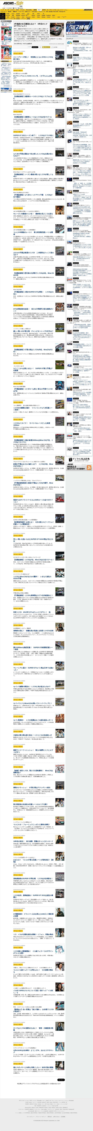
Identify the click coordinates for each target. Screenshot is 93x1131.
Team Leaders (44, 1109)
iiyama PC (44, 1102)
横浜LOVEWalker (34, 1112)
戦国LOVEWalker (73, 1112)
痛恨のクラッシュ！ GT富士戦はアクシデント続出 (31, 787)
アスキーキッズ (4, 11)
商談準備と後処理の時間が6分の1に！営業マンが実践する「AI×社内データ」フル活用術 (82, 418)
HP (43, 13)
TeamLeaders (34, 11)
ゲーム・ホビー (20, 3)
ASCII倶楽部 (88, 10)
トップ (2, 9)
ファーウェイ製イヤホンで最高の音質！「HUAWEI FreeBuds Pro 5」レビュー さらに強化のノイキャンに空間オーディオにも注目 (82, 173)
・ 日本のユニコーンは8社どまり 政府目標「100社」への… (6, 64)
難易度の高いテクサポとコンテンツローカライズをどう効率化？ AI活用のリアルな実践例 (82, 161)
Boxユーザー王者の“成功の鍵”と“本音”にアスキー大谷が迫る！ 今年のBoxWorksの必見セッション (82, 407)
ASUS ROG (18, 15)
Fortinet (48, 17)
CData (38, 17)
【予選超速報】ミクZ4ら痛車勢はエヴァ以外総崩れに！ (33, 595)
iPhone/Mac (29, 9)
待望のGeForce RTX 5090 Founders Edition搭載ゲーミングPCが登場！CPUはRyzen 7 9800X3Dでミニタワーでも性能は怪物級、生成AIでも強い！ (82, 272)
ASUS (38, 13)
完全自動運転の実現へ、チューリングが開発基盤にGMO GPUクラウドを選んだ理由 (82, 346)
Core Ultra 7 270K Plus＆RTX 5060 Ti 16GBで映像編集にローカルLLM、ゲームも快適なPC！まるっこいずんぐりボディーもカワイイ (82, 298)
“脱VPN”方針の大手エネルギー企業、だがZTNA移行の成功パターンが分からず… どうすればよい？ (82, 443)
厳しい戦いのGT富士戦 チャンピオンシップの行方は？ (33, 331)
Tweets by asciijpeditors (72, 36)
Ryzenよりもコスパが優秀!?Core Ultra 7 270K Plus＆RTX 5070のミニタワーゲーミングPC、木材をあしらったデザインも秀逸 (82, 93)
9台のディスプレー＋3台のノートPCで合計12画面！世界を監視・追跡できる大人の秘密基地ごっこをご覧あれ (82, 116)
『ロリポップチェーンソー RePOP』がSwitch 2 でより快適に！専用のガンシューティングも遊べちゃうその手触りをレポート (82, 382)
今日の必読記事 (31, 1111)
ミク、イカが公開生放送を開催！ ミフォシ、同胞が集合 (33, 934)
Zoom (59, 17)
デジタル (22, 9)
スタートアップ (60, 9)
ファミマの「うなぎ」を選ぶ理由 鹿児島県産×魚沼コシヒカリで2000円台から (83, 125)
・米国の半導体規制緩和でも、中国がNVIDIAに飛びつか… (6, 78)
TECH (17, 9)
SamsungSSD (27, 15)
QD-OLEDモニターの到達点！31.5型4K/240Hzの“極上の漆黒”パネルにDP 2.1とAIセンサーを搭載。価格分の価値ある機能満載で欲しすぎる (82, 358)
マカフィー (8, 18)
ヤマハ (53, 17)
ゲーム (65, 9)
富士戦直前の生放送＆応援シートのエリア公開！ (30, 804)
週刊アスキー (28, 11)
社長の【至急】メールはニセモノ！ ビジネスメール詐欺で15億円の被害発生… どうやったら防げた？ (82, 287)
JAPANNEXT (18, 18)
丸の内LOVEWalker (66, 1112)
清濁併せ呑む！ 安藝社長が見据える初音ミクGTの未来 (33, 631)
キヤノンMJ (13, 18)
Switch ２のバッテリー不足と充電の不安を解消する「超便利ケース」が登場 (82, 370)
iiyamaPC (18, 13)
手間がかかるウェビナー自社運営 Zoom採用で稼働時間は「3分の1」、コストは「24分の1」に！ (83, 394)
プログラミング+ (42, 11)
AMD (13, 15)
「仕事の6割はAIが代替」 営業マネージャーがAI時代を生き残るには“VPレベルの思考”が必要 (82, 326)
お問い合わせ (56, 1116)
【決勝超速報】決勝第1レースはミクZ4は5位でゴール (32, 117)
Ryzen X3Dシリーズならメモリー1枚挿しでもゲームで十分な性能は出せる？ (82, 59)
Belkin (53, 15)
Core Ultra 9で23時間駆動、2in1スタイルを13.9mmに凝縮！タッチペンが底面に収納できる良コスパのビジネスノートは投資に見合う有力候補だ (82, 147)
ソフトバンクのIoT (64, 17)
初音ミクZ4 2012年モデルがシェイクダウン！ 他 (31, 612)
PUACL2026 (55, 11)
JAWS (8, 17)
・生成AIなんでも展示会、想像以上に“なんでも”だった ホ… (6, 73)
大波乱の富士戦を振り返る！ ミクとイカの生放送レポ (32, 735)
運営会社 (50, 1116)
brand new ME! (55, 1105)
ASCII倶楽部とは (8, 86)
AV (47, 9)
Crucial (38, 15)
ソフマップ (23, 18)
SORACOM (41, 1107)
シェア (29, 46)
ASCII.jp (8, 3)
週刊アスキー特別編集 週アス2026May (6, 43)
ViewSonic (48, 15)
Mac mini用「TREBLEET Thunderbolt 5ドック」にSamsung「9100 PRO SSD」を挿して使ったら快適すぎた (82, 134)
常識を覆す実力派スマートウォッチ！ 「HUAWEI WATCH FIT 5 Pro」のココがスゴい (82, 258)
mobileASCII (51, 1111)
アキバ (50, 9)
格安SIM (9, 11)
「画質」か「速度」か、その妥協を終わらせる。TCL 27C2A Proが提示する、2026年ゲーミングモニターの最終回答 (82, 186)
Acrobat (13, 17)
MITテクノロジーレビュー (59, 1111)
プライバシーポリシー (41, 1116)
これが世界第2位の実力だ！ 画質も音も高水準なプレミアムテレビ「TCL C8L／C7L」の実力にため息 (82, 82)
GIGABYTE (23, 15)
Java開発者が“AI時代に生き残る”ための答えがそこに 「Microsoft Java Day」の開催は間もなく (82, 236)
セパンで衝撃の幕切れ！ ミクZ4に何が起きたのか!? (31, 686)
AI (5, 9)
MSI (33, 13)
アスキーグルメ (21, 11)
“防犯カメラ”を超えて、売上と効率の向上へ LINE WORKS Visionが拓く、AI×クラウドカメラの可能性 (82, 72)
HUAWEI (43, 15)
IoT (8, 9)
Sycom (23, 13)
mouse (12, 13)
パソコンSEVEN (28, 13)
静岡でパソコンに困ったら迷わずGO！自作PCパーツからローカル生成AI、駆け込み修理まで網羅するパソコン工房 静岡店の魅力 (82, 223)
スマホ (54, 9)
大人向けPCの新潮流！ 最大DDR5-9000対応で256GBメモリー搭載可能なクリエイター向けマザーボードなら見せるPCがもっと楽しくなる (82, 336)
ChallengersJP (62, 11)
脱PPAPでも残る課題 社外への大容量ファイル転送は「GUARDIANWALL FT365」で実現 (82, 50)
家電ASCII (15, 11)
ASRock (33, 15)
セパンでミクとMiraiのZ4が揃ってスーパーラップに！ (32, 703)
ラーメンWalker (18, 1112)
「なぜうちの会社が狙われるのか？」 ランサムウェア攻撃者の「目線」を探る (82, 429)
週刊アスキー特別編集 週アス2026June (6, 24)
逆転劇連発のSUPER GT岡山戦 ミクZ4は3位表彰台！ (33, 878)
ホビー (39, 9)
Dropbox (46, 1107)
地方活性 (51, 11)
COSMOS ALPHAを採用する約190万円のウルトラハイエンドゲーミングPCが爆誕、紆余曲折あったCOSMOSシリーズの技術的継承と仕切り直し (82, 210)
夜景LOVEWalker (50, 1112)
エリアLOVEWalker (26, 1112)
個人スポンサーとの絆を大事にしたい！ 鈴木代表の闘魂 (33, 1067)
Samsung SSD (28, 1107)
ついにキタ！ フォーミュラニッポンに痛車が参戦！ (31, 824)
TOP (20, 1100)
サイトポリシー (30, 1116)
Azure (23, 17)
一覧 (40, 47)
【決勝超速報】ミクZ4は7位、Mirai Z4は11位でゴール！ (33, 560)
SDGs (47, 11)
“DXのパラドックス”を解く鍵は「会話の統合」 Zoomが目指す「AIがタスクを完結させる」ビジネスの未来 (82, 313)
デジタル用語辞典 (44, 1111)
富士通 (8, 13)
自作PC (44, 9)
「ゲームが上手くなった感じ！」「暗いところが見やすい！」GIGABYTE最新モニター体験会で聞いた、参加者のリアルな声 (82, 103)
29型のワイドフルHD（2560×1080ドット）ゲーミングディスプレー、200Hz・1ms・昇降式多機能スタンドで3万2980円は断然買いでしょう (82, 197)
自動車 (35, 9)
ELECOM (8, 15)
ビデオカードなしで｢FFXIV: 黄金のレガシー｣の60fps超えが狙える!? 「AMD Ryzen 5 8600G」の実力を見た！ (82, 452)
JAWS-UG (32, 1104)
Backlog (43, 17)
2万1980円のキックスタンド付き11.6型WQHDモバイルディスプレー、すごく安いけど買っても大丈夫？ (82, 247)
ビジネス (12, 9)
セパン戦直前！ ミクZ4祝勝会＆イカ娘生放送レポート (33, 720)
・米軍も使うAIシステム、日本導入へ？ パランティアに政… (6, 69)
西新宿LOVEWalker (42, 1112)
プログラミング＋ (51, 1109)
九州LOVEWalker (57, 1112)
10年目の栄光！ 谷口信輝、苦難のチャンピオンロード (33, 841)
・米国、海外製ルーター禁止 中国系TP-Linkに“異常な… (6, 82)
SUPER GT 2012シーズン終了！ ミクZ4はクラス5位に (33, 135)
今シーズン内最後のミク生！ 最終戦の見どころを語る (33, 214)
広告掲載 (63, 1116)
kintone (18, 17)
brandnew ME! (28, 18)
